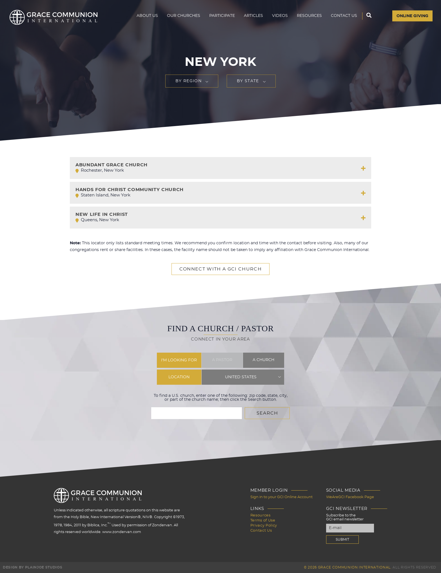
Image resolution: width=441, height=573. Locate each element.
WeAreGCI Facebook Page (350, 497)
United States (241, 377)
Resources (309, 16)
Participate (222, 16)
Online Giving (412, 16)
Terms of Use (262, 520)
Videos (280, 16)
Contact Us (344, 16)
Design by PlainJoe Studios (32, 567)
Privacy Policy (263, 525)
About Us (147, 16)
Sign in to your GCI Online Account (281, 497)
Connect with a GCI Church (220, 269)
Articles (253, 16)
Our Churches (183, 16)
